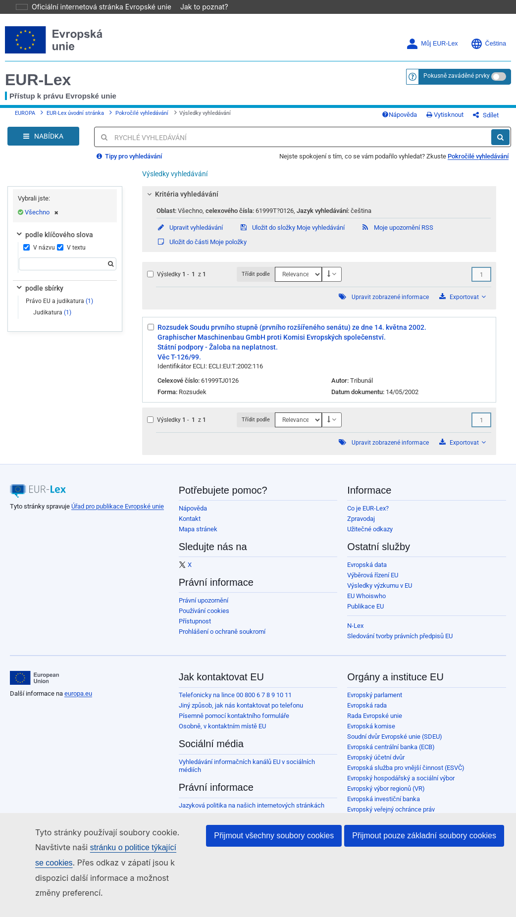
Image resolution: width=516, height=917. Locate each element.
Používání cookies (204, 618)
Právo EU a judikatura (59, 308)
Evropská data (367, 572)
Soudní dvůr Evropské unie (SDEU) (394, 744)
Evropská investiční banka (383, 806)
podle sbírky (39, 296)
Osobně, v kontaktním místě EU (222, 733)
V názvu (37, 255)
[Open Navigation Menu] (43, 143)
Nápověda (415, 118)
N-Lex (355, 633)
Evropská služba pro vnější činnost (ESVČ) (405, 775)
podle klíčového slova (54, 242)
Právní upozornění (203, 607)
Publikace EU (365, 613)
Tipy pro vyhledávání (129, 163)
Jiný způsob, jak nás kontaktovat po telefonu (241, 712)
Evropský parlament (374, 702)
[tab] (319, 201)
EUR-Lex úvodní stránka (75, 117)
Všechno (41, 219)
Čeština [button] (488, 44)
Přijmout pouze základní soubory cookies (424, 835)
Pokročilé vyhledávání (141, 117)
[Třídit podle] (298, 281)
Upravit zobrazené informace (390, 304)
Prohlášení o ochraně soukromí (222, 639)
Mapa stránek (198, 536)
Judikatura (52, 319)
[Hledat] (500, 145)
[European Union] (34, 685)
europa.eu (78, 701)
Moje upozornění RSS (397, 235)
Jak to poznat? (198, 6)
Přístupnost (195, 628)
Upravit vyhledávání (189, 235)
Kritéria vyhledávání (181, 201)
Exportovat (462, 304)
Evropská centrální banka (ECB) (391, 754)
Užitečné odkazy (370, 536)
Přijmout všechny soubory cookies (274, 835)
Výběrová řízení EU (372, 582)
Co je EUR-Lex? (368, 515)
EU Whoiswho (366, 603)
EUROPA (25, 117)
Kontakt (190, 526)
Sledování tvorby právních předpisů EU (400, 643)
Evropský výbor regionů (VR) (386, 796)
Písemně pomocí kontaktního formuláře (234, 723)
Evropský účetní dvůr (376, 764)
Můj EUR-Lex (432, 44)
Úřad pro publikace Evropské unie (117, 513)
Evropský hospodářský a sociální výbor (401, 785)
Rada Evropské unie (374, 723)
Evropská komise (371, 733)
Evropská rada (367, 712)
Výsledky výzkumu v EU (379, 593)
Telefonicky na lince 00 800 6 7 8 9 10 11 (235, 702)
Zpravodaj (361, 526)
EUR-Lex (38, 80)
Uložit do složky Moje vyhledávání (292, 235)
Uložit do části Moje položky (201, 249)
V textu (71, 255)
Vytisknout (460, 118)
